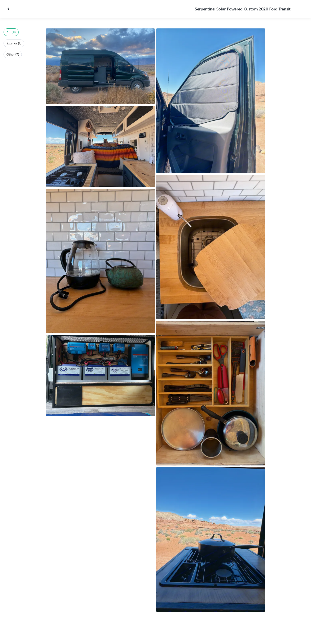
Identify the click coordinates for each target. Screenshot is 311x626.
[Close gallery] (9, 9)
